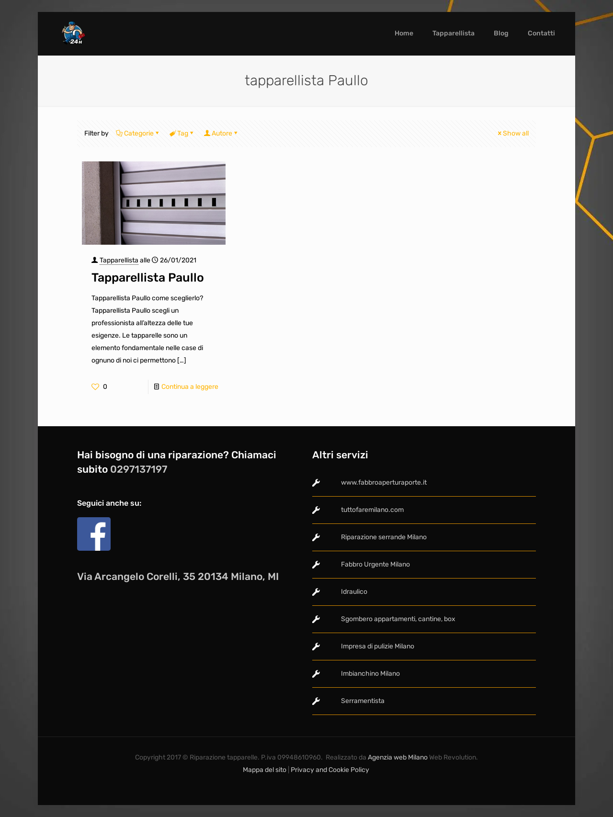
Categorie (138, 133)
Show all (512, 133)
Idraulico (354, 592)
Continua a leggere (189, 387)
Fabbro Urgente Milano (375, 564)
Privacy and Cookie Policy (331, 770)
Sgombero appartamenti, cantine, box (398, 619)
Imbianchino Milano (370, 673)
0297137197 (138, 469)
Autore (221, 133)
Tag (182, 133)
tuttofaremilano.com (372, 510)
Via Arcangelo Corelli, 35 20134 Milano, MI (178, 576)
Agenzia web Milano (397, 757)
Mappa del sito (264, 770)
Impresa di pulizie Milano (377, 646)
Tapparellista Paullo (147, 277)
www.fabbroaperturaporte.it (384, 482)
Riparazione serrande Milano (384, 537)
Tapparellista (119, 260)
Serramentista (363, 701)
